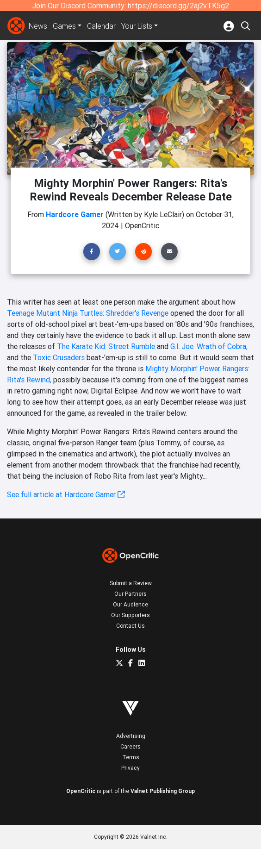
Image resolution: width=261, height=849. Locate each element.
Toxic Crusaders (59, 357)
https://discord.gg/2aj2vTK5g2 (178, 5)
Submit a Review (131, 583)
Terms (130, 757)
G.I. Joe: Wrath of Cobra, (209, 346)
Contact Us (130, 625)
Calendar (101, 26)
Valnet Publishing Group (162, 790)
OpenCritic (80, 790)
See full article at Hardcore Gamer (66, 494)
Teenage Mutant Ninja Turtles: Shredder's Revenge (87, 313)
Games (64, 26)
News (38, 26)
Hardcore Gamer (75, 214)
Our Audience (130, 604)
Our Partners (130, 593)
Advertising (130, 735)
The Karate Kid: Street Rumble (106, 346)
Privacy (130, 767)
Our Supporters (130, 615)
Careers (130, 746)
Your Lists (136, 26)
